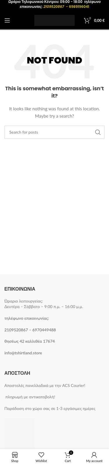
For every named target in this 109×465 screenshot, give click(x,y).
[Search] (54, 132)
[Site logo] (54, 19)
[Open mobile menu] (7, 20)
